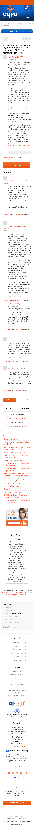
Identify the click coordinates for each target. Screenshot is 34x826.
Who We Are (17, 642)
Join (25, 3)
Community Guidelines (16, 816)
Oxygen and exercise (11, 439)
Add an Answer (16, 165)
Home (3, 23)
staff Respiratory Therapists (17, 595)
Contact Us (17, 687)
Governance (17, 656)
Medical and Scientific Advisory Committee (17, 691)
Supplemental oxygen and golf (14, 452)
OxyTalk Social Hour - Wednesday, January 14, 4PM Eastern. (15, 496)
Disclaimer (21, 814)
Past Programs (17, 660)
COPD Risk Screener (17, 684)
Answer (9, 400)
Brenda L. (11, 339)
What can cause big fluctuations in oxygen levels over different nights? (16, 475)
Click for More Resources (14, 31)
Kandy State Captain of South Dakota (16, 181)
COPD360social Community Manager (14, 592)
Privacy (28, 814)
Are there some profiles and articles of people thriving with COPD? (17, 448)
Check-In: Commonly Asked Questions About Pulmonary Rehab (17, 480)
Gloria (9, 329)
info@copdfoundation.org (17, 767)
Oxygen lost (8, 489)
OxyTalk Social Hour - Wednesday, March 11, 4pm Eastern (15, 485)
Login (30, 3)
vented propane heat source (13, 460)
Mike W (5, 361)
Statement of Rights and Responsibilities (17, 818)
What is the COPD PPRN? (17, 675)
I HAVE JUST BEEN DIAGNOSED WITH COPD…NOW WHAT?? (17, 456)
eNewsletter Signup (17, 803)
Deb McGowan (7, 390)
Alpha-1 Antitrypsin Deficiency (17, 695)
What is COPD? (17, 671)
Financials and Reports (17, 653)
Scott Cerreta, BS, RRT (15, 57)
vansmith (5, 300)
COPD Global (17, 649)
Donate (28, 8)
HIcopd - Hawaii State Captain (11, 157)
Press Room (17, 646)
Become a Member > (17, 418)
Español (17, 699)
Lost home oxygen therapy (13, 492)
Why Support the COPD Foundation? (17, 681)
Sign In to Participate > (17, 426)
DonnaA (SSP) (7, 215)
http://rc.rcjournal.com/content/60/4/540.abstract (19, 109)
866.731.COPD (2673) (20, 757)
